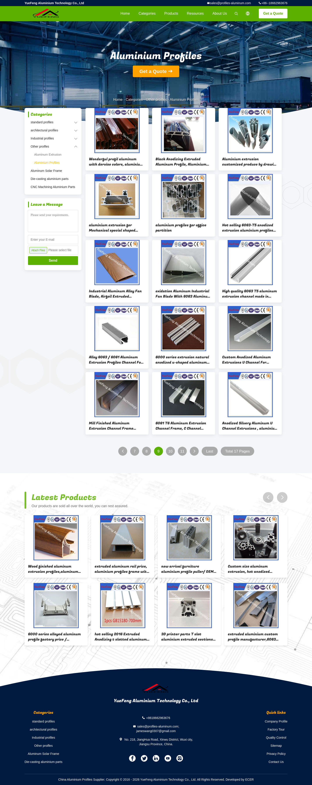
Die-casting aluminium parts (50, 179)
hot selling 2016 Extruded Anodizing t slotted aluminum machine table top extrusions (121, 637)
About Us (220, 13)
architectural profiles (44, 130)
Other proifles (156, 99)
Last (209, 451)
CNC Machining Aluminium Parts (53, 187)
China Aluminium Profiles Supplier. (82, 779)
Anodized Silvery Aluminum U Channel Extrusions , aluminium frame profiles (250, 426)
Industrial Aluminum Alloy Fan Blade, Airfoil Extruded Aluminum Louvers (115, 294)
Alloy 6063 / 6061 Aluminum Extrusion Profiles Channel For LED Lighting (116, 360)
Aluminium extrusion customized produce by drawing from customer (250, 162)
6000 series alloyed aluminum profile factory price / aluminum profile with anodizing (54, 637)
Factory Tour (276, 729)
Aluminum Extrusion (48, 154)
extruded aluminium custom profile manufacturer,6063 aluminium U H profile (253, 637)
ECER (249, 779)
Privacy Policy (276, 753)
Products (171, 13)
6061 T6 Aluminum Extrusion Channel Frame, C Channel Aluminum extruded (181, 426)
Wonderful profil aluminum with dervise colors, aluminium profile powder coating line (116, 162)
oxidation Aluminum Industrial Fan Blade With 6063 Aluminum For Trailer (183, 294)
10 (170, 451)
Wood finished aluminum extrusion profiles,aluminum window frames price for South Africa (55, 569)
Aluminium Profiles (47, 162)
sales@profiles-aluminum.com (230, 3)
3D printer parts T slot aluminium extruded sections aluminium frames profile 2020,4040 (187, 637)
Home (125, 13)
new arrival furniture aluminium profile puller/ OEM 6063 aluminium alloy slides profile (187, 569)
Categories (147, 13)
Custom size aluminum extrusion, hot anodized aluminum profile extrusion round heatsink (252, 569)
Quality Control (276, 737)
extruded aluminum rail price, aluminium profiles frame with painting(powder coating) (122, 569)
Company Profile (276, 721)
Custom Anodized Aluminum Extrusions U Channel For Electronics (246, 360)
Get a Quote (273, 13)
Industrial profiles (42, 138)
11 (182, 451)
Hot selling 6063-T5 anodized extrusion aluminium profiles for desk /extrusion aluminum (248, 228)
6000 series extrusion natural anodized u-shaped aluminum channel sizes (182, 360)
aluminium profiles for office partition (181, 228)
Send (53, 260)
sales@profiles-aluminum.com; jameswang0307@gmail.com (157, 729)
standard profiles (42, 122)
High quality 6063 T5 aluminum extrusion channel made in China (249, 294)
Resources (195, 13)
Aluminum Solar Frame (46, 170)
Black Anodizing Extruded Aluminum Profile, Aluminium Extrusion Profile (181, 162)
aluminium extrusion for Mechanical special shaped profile (112, 228)
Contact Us (276, 762)
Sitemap (276, 745)
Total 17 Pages (237, 451)
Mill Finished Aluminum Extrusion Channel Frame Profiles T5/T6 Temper (111, 426)
